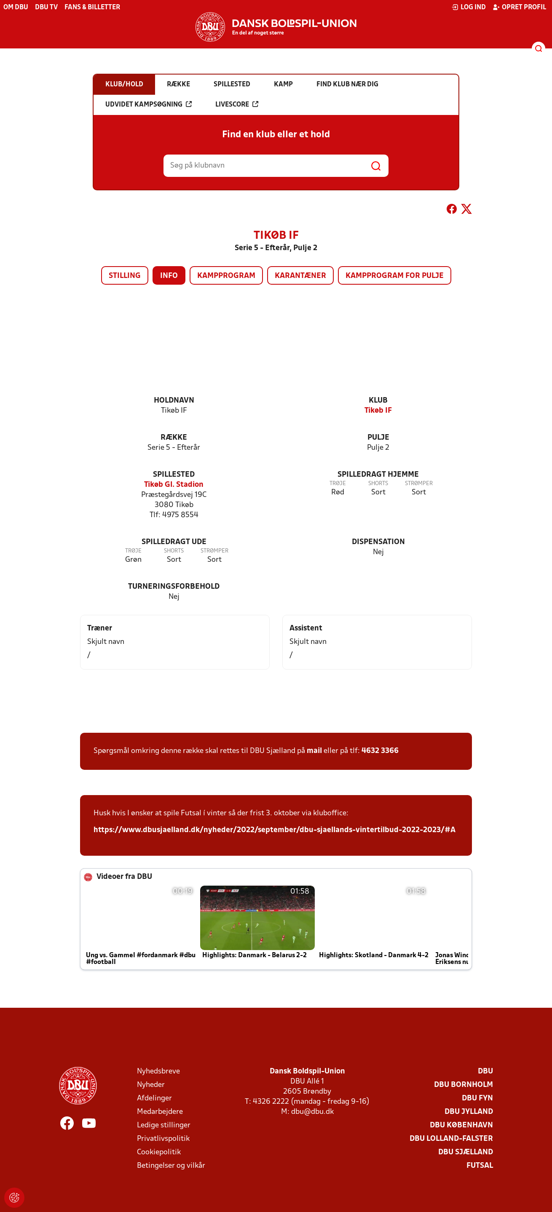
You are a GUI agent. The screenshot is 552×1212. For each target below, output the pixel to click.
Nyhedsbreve (158, 1071)
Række (174, 437)
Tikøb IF (378, 410)
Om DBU (15, 8)
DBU (485, 1071)
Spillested (174, 474)
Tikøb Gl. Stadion (174, 485)
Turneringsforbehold (174, 586)
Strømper (419, 483)
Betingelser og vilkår (171, 1165)
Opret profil (519, 7)
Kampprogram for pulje (395, 276)
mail (314, 751)
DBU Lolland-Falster (451, 1139)
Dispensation (378, 542)
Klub (378, 400)
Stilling (125, 276)
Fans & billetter (92, 8)
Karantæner (300, 276)
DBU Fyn (477, 1098)
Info (169, 276)
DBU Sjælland (465, 1152)
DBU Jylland (469, 1112)
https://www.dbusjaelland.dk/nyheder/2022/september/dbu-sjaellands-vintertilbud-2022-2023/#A (275, 830)
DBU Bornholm (463, 1085)
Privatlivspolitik (163, 1139)
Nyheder (151, 1085)
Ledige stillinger (163, 1125)
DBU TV (46, 8)
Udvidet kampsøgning (148, 104)
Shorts (378, 483)
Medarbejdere (160, 1112)
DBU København (461, 1125)
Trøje (338, 483)
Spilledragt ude (174, 542)
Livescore (236, 104)
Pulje (378, 437)
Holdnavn (174, 400)
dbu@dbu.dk (312, 1112)
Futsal (479, 1165)
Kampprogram (226, 276)
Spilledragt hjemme (378, 474)
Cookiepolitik (159, 1152)
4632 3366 (380, 751)
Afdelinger (154, 1098)
